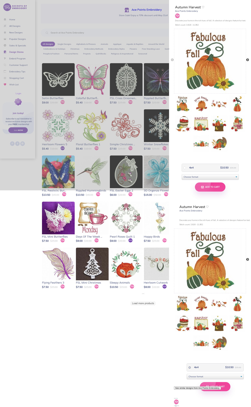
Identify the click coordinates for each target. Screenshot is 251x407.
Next (247, 59)
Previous (172, 59)
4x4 (191, 167)
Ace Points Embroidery (186, 11)
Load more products (143, 303)
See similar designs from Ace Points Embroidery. (197, 388)
